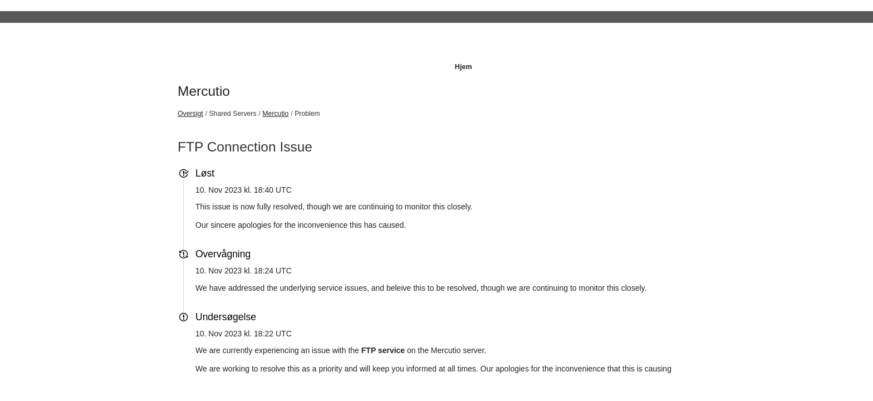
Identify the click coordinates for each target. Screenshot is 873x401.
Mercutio (204, 91)
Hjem (463, 67)
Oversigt (190, 114)
